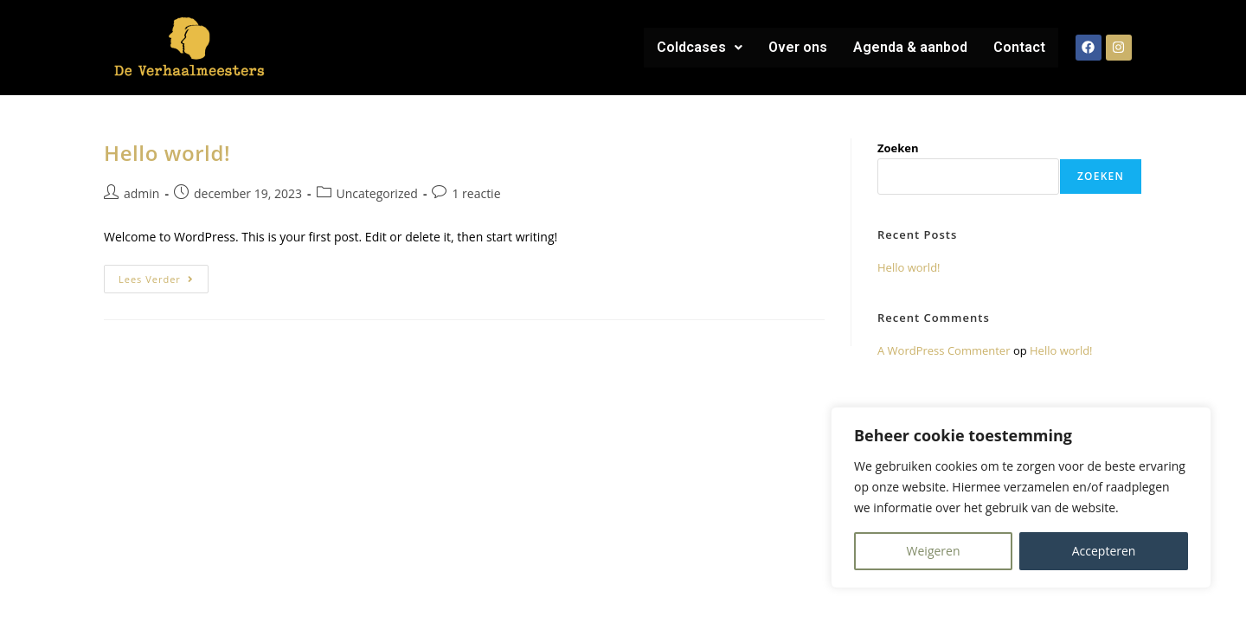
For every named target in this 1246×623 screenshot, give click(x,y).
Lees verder (164, 275)
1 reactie (476, 193)
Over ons (797, 47)
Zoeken (898, 148)
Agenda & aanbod (910, 47)
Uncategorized (377, 193)
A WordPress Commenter (944, 350)
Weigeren (933, 551)
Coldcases (699, 47)
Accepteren (1104, 551)
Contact (1019, 47)
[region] (1021, 497)
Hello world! (167, 152)
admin (141, 193)
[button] (699, 47)
